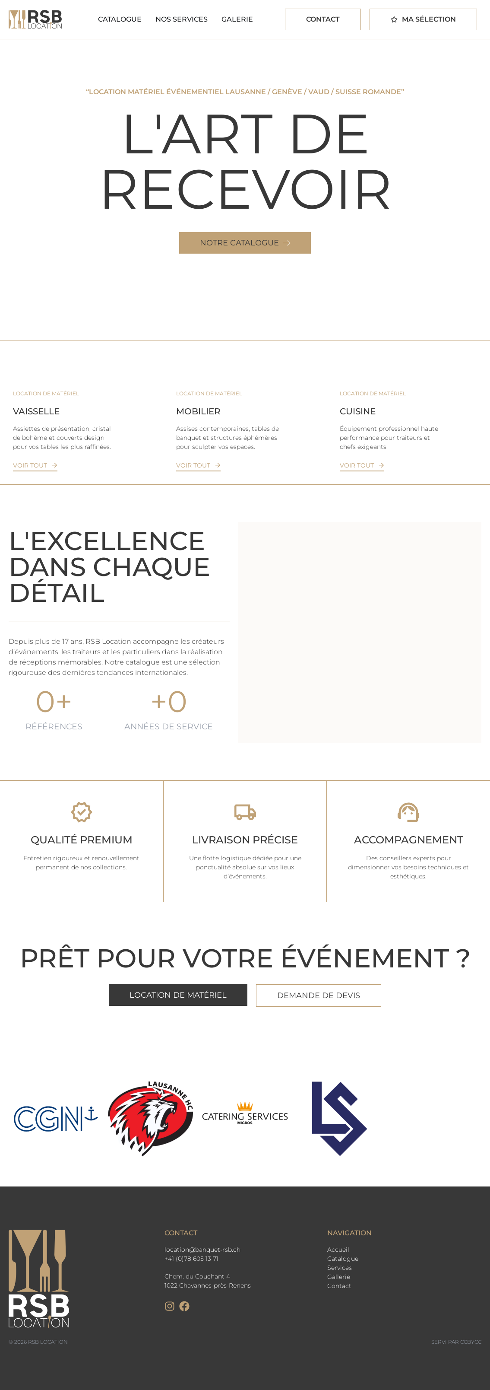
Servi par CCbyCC (456, 1342)
